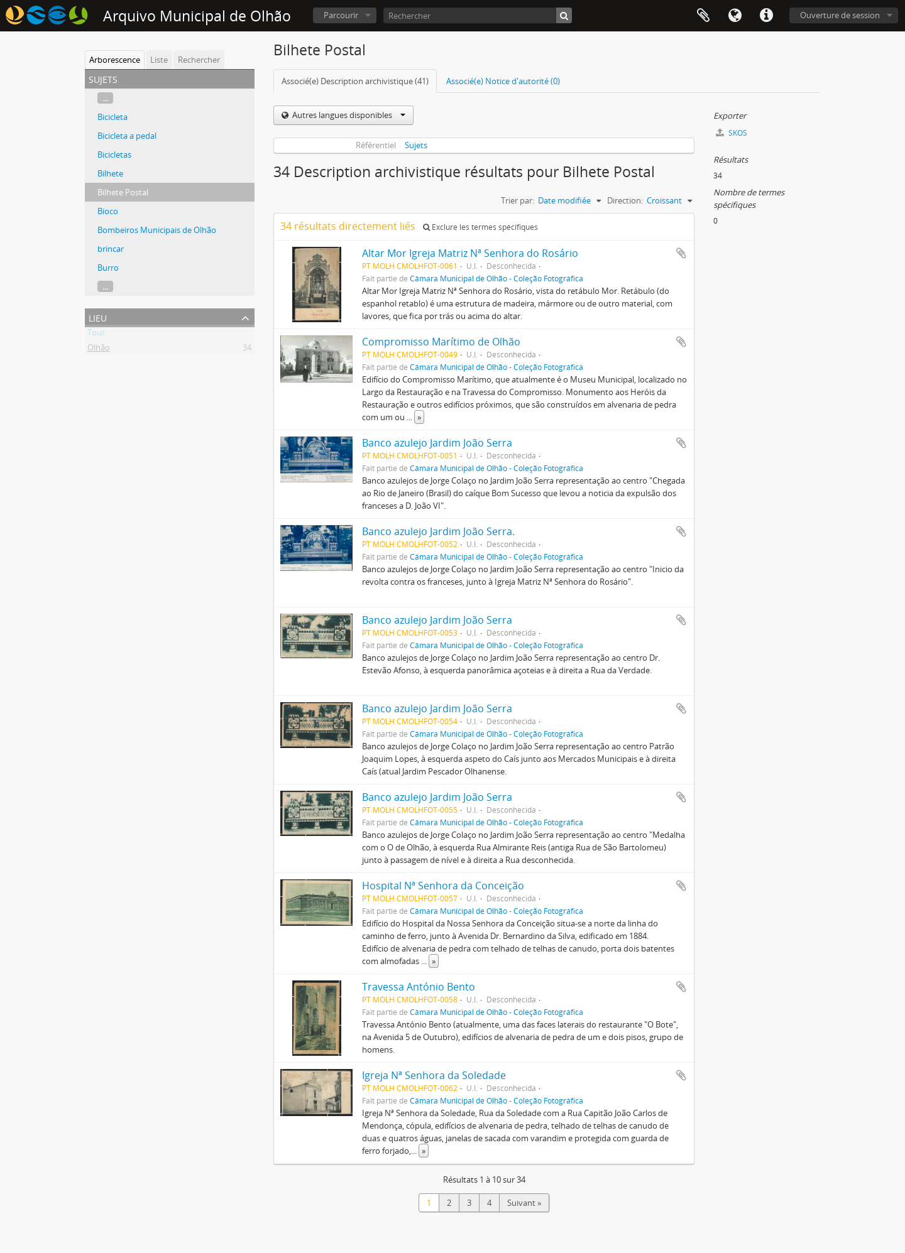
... (105, 98)
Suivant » (524, 1202)
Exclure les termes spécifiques (480, 227)
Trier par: (517, 200)
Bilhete (110, 173)
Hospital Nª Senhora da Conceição (443, 885)
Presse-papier (703, 15)
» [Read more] (419, 417)
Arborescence (114, 59)
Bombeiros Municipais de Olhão (156, 230)
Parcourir (341, 15)
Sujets (416, 145)
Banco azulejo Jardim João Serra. (438, 531)
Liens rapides (766, 15)
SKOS (731, 132)
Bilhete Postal (122, 192)
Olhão (98, 349)
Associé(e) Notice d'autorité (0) (503, 81)
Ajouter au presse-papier (681, 253)
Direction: (625, 200)
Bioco (107, 211)
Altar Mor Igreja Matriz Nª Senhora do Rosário (470, 253)
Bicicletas (114, 154)
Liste (159, 59)
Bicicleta (112, 116)
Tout (96, 334)
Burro (108, 267)
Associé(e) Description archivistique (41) (355, 81)
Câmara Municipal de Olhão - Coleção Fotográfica (496, 278)
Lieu (98, 316)
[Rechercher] (477, 15)
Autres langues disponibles (347, 115)
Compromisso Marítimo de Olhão (441, 342)
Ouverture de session (840, 15)
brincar (110, 248)
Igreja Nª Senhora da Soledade (434, 1075)
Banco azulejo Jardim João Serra (437, 443)
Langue (734, 15)
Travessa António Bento (418, 987)
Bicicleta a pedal (126, 135)
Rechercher (199, 59)
